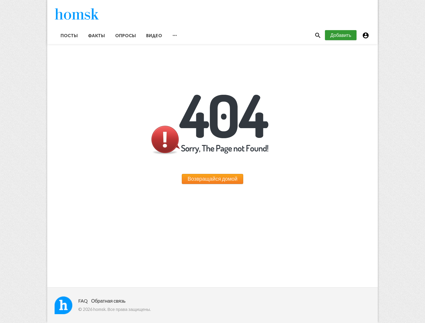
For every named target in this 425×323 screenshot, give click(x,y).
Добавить (340, 35)
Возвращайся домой (212, 178)
